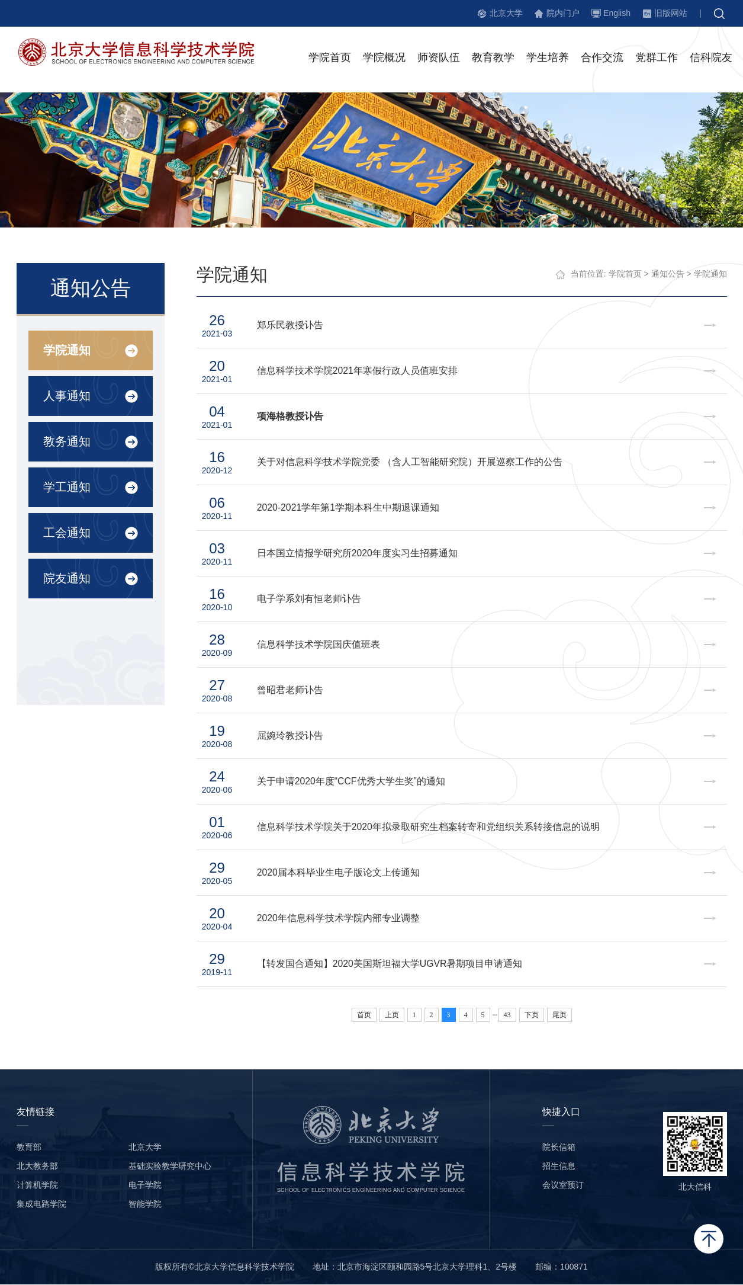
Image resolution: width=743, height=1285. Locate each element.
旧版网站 (670, 13)
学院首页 (329, 59)
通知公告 (667, 274)
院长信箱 (558, 1147)
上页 (392, 1015)
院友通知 (66, 578)
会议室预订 (563, 1185)
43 (507, 1015)
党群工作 (656, 59)
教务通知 (66, 441)
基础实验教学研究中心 (169, 1166)
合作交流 (602, 59)
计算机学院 (37, 1185)
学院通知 (66, 350)
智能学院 (145, 1204)
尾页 (559, 1015)
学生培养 (547, 59)
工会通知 (66, 533)
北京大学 (506, 13)
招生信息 (558, 1166)
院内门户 (563, 13)
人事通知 (66, 396)
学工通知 (66, 487)
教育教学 (493, 59)
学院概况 (384, 59)
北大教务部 (37, 1166)
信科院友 (711, 59)
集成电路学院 (41, 1204)
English (617, 13)
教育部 (29, 1147)
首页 (364, 1015)
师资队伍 (438, 59)
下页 (532, 1015)
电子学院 (145, 1185)
